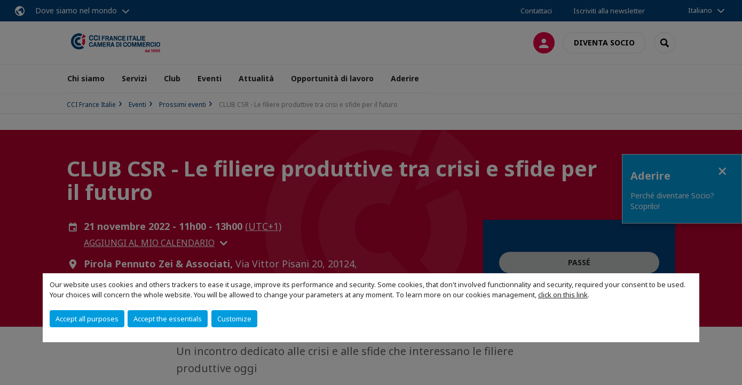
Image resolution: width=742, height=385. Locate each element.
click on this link (563, 294)
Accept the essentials (167, 319)
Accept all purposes (87, 319)
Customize (234, 319)
